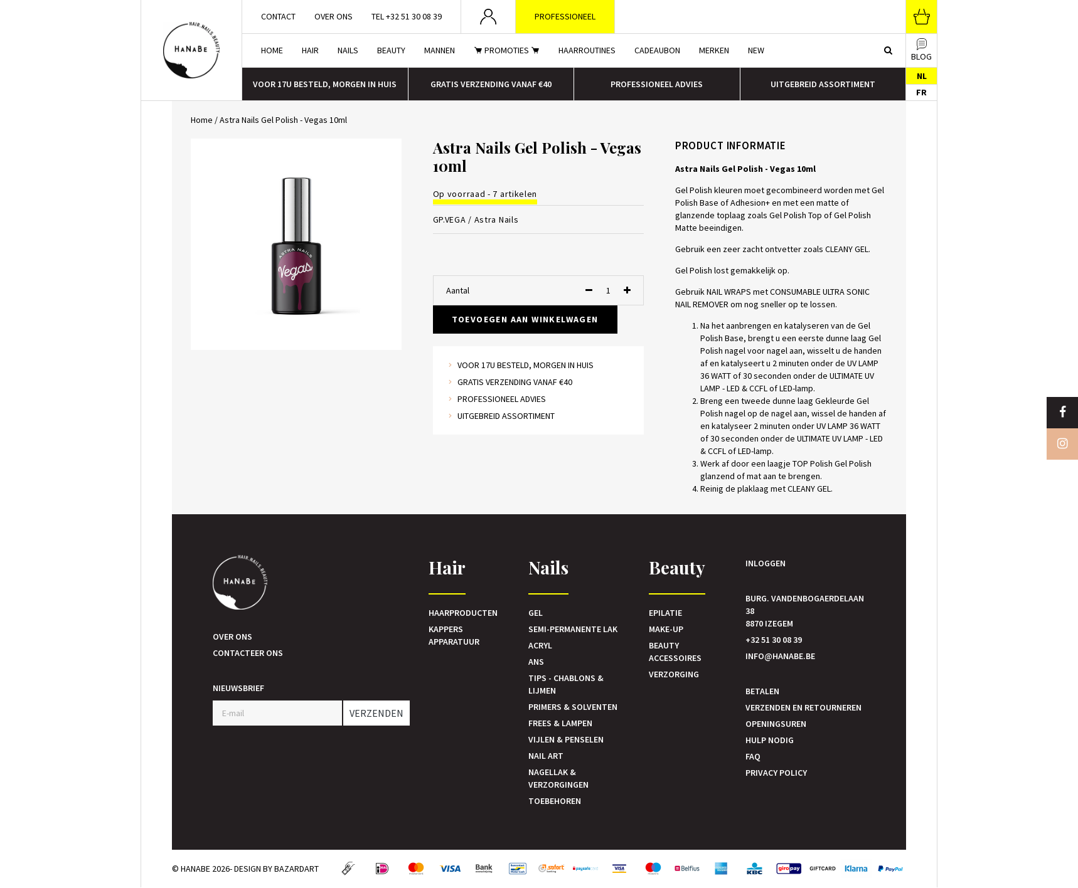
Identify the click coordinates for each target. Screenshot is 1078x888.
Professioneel (565, 16)
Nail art (545, 755)
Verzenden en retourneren (803, 707)
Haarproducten (463, 612)
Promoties (507, 50)
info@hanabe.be (780, 656)
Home (272, 50)
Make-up (666, 629)
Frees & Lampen (560, 723)
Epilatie (665, 612)
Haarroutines (587, 50)
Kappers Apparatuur (454, 635)
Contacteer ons (248, 652)
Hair (310, 50)
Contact (278, 16)
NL (922, 76)
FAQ (752, 756)
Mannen (439, 50)
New (756, 50)
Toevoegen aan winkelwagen (525, 319)
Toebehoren (554, 800)
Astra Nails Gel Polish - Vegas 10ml (283, 119)
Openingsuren (775, 723)
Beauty (391, 50)
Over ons (333, 16)
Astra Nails (496, 219)
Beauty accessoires (675, 651)
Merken (714, 50)
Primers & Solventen (572, 706)
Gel (535, 612)
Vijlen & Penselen (566, 739)
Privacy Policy (776, 772)
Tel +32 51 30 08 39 (406, 16)
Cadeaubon (657, 50)
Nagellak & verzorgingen (558, 778)
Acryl (540, 645)
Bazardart (296, 868)
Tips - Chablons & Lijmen (566, 684)
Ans (536, 661)
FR (921, 92)
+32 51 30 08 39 (773, 639)
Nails (348, 50)
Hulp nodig (769, 740)
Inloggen (765, 563)
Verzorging (674, 674)
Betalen (762, 691)
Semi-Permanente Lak (572, 629)
